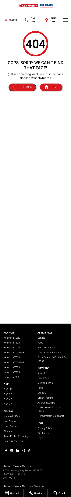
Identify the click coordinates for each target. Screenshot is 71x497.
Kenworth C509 (12, 377)
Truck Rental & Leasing (16, 436)
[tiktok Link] (29, 450)
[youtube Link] (11, 450)
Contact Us (43, 378)
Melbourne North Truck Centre (49, 409)
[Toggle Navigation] (65, 20)
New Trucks (10, 421)
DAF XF (8, 399)
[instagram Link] (23, 450)
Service (41, 337)
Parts (40, 342)
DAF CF (8, 394)
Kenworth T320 (12, 342)
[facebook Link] (6, 450)
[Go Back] (22, 87)
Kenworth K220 (12, 337)
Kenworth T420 (12, 347)
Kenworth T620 (12, 357)
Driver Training (45, 397)
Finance (8, 431)
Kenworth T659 (12, 367)
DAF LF (8, 389)
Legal (40, 438)
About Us (42, 373)
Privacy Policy (44, 428)
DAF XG (8, 404)
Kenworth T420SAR (14, 352)
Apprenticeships (46, 402)
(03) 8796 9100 (18, 474)
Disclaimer (43, 433)
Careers (41, 392)
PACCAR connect (46, 347)
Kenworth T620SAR (14, 362)
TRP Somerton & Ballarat (50, 415)
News (40, 387)
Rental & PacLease (14, 441)
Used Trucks (10, 426)
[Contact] (11, 493)
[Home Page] (51, 87)
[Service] (35, 493)
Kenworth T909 (12, 372)
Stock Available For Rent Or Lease (51, 359)
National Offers (12, 416)
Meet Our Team (45, 383)
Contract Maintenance (49, 352)
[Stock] (59, 493)
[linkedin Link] (17, 450)
